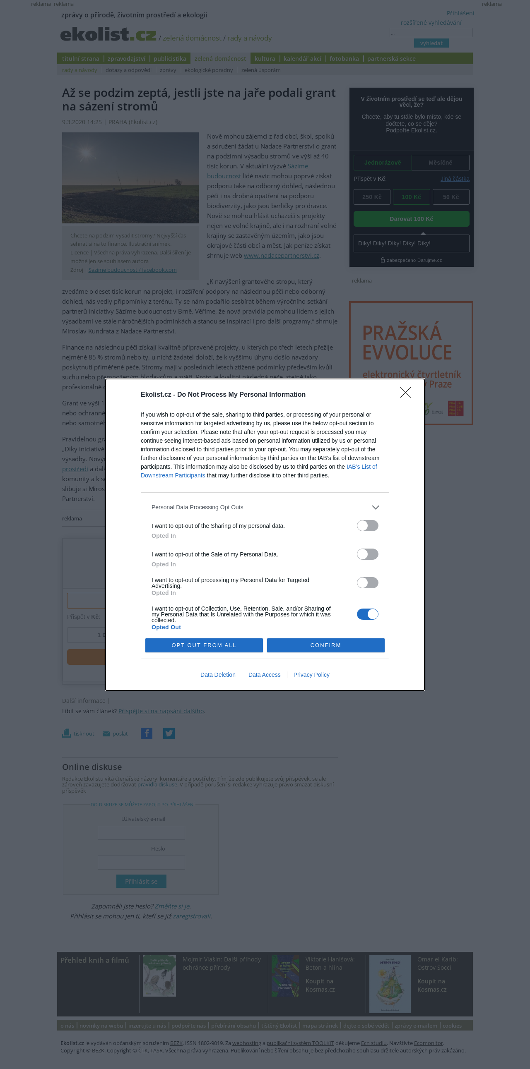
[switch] (367, 525)
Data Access (264, 674)
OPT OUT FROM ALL (203, 645)
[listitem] (265, 507)
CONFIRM (326, 645)
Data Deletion (218, 674)
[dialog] (265, 534)
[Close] (408, 395)
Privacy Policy (312, 674)
